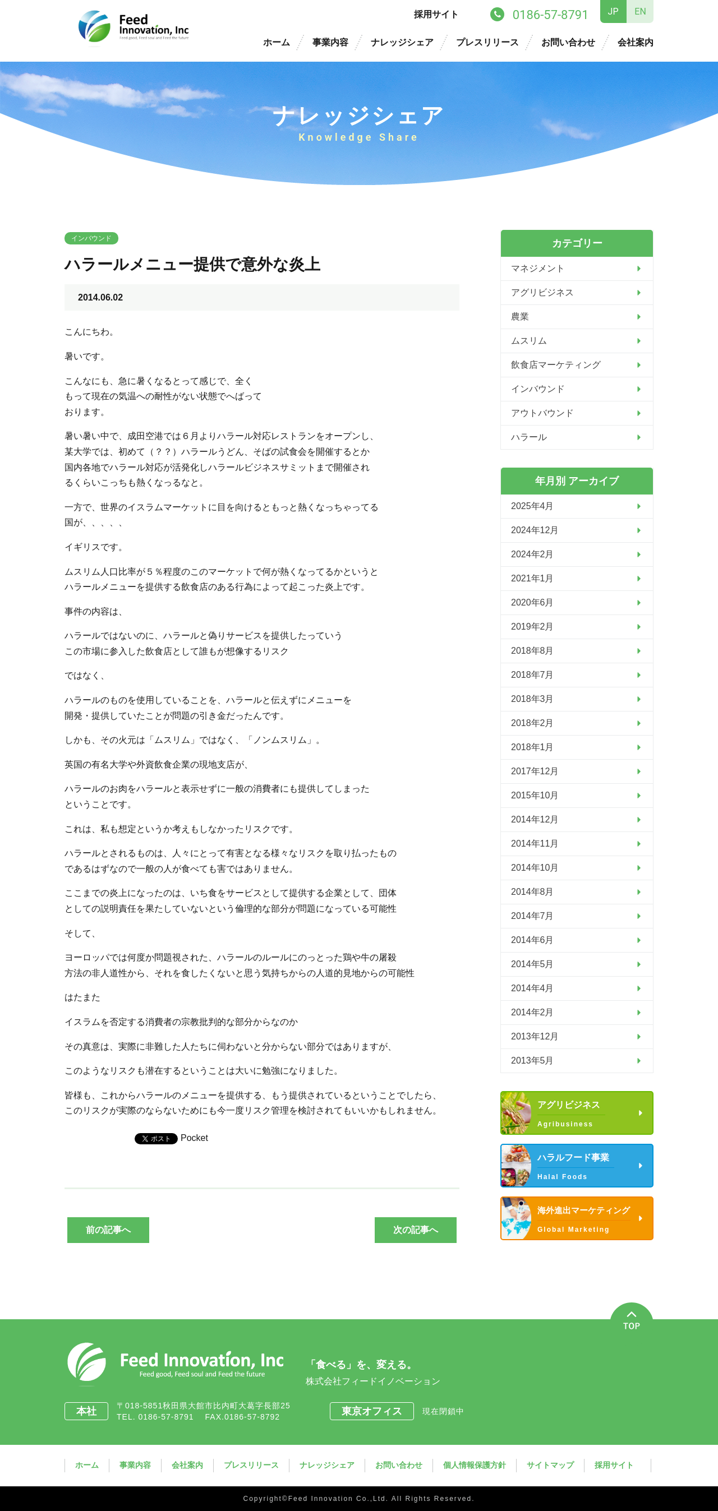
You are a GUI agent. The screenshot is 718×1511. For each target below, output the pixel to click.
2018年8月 (532, 650)
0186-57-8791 (170, 1416)
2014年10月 (535, 867)
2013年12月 (535, 1036)
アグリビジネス (542, 292)
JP (613, 11)
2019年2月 (532, 626)
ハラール (529, 437)
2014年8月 (532, 892)
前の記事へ (108, 1230)
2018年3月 (532, 699)
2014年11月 (535, 843)
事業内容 (330, 42)
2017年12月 (535, 771)
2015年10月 (535, 795)
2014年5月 (532, 964)
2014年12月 (535, 819)
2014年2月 (532, 1012)
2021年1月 (532, 578)
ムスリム (529, 340)
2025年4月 (532, 506)
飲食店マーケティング (556, 364)
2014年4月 (532, 988)
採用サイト (436, 14)
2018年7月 (532, 675)
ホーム (276, 42)
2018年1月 (532, 747)
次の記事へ (415, 1230)
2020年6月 (532, 602)
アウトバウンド (542, 413)
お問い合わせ (568, 42)
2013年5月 (532, 1060)
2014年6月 (532, 940)
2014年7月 (532, 916)
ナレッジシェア (402, 42)
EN (640, 11)
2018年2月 (532, 723)
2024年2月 (532, 554)
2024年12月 (535, 530)
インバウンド (91, 238)
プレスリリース (487, 42)
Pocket (194, 1138)
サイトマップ (550, 1465)
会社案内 (635, 42)
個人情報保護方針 (474, 1465)
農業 (520, 316)
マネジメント (538, 268)
